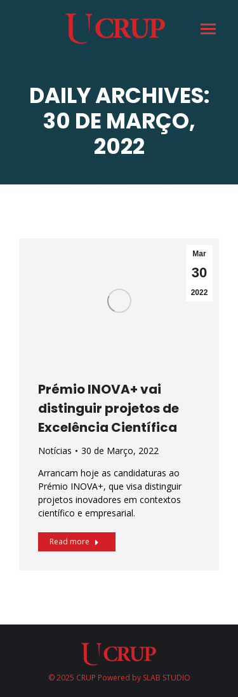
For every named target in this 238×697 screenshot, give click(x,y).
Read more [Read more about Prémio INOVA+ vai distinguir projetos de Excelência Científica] (74, 541)
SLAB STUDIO (166, 677)
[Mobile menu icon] (207, 29)
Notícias (55, 451)
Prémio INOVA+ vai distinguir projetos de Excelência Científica (108, 408)
